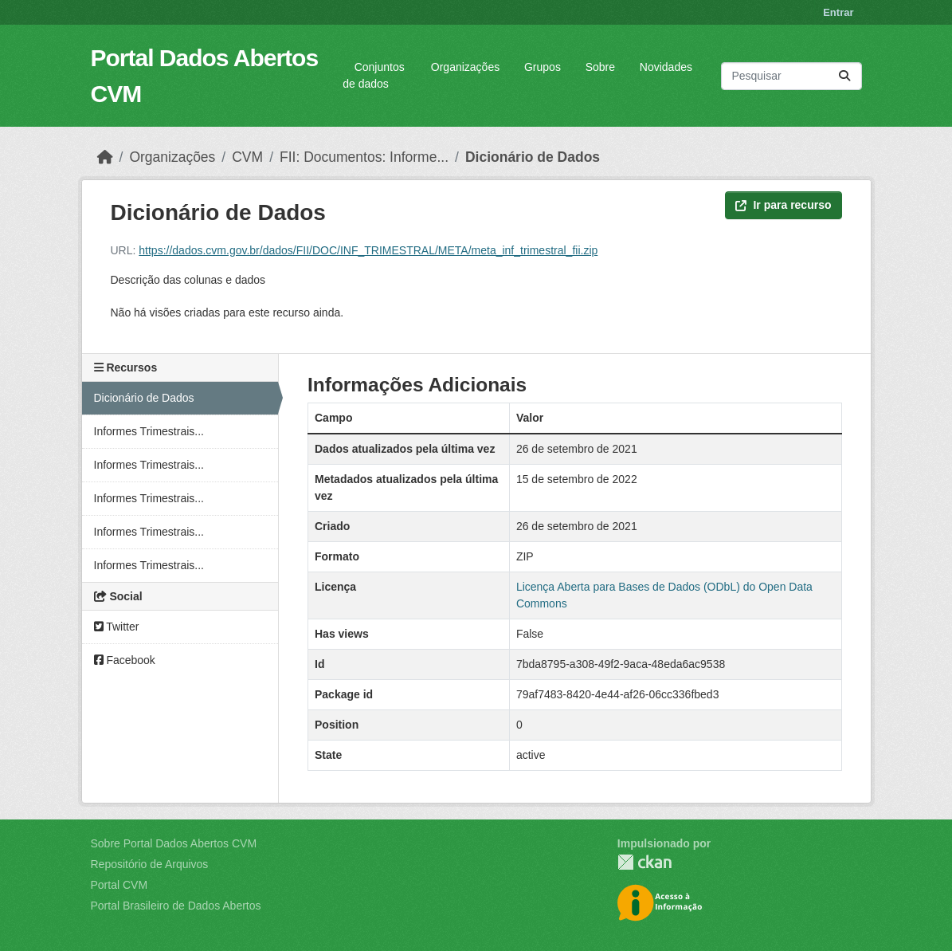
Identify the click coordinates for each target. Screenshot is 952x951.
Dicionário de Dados (532, 157)
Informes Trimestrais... (149, 431)
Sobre (600, 67)
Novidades (666, 67)
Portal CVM (119, 884)
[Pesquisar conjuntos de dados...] (791, 76)
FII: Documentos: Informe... (364, 157)
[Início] (105, 157)
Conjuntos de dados (373, 75)
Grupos (542, 67)
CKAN (644, 862)
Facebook (124, 660)
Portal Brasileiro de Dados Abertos (176, 905)
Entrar (838, 12)
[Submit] (844, 76)
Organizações (465, 67)
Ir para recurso (783, 204)
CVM (247, 157)
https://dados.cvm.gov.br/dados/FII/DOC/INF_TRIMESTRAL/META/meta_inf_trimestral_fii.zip (368, 250)
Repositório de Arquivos (150, 864)
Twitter (116, 626)
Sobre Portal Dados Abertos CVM (174, 843)
